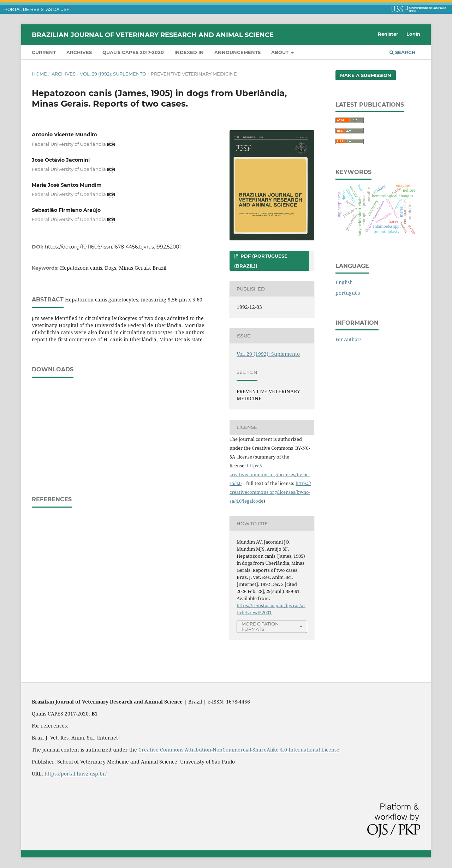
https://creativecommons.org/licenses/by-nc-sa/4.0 (270, 474)
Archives (79, 52)
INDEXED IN (189, 52)
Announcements (237, 52)
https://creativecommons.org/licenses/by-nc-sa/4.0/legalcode (270, 492)
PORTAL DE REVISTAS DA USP (37, 9)
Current (44, 52)
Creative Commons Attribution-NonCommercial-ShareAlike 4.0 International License (238, 749)
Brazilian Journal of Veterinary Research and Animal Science (153, 34)
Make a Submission (365, 75)
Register (388, 34)
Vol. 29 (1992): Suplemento (113, 74)
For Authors (348, 339)
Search (402, 52)
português (347, 292)
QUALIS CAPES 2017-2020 (133, 52)
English (344, 282)
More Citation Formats (260, 626)
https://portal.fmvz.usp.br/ (75, 773)
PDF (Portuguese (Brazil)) (260, 261)
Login (413, 34)
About (280, 52)
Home (39, 74)
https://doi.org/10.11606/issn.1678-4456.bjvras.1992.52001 (113, 247)
